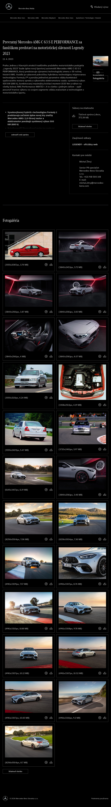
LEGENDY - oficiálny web (85, 145)
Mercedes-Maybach (49, 18)
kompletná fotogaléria (98, 75)
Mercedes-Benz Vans (65, 18)
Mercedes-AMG (33, 18)
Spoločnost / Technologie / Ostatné (88, 18)
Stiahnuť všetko (87, 127)
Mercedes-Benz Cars (17, 18)
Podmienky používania (99, 798)
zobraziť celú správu (23, 135)
